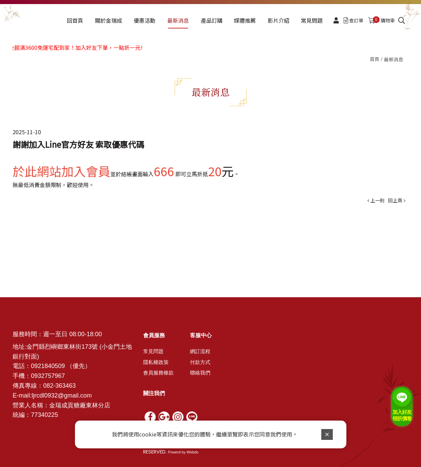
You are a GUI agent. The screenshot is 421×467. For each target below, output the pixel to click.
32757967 (51, 375)
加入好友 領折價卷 (402, 415)
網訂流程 (200, 351)
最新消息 (393, 59)
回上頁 (395, 200)
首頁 (374, 59)
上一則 (377, 200)
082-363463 (59, 385)
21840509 (51, 366)
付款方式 (200, 362)
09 (34, 375)
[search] (401, 20)
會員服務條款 (158, 372)
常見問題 (153, 351)
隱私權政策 (156, 362)
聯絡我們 (200, 372)
